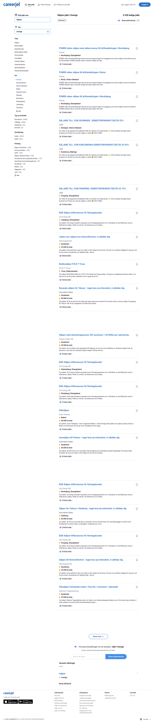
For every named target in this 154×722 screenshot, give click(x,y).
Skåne (18, 89)
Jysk (61, 125)
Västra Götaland (21, 86)
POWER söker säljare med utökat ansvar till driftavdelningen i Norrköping (94, 48)
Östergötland (20, 101)
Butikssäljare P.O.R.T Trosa (72, 264)
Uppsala (19, 95)
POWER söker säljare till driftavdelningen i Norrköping (85, 96)
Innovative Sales (66, 292)
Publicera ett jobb (85, 695)
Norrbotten (20, 98)
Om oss (132, 695)
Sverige (18, 79)
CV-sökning (83, 708)
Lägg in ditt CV (128, 5)
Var (18, 27)
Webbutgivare (109, 695)
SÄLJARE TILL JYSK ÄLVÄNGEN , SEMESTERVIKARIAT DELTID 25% (91, 120)
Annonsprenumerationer (87, 700)
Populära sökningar (60, 703)
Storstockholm (21, 83)
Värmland (19, 107)
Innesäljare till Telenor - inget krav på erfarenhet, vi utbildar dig (89, 437)
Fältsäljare (64, 410)
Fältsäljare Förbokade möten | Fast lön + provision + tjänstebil (88, 587)
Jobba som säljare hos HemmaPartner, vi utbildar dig (84, 237)
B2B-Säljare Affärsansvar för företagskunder (80, 212)
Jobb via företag (59, 711)
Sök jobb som (21, 15)
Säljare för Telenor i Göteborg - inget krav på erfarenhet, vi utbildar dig (92, 508)
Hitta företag (58, 700)
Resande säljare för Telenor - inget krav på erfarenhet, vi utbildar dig (91, 288)
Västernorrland (21, 92)
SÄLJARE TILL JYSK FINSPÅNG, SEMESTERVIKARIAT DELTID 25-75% (92, 188)
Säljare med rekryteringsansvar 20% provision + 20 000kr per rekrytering (94, 335)
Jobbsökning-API (110, 698)
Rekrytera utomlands (86, 705)
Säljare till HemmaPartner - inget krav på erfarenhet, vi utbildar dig (91, 559)
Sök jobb (57, 695)
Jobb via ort (58, 708)
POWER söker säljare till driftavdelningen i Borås (82, 72)
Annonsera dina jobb (86, 703)
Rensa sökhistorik (65, 683)
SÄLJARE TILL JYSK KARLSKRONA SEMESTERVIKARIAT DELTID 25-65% (94, 144)
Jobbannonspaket (85, 698)
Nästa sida (98, 636)
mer (18, 111)
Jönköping (19, 104)
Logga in (144, 5)
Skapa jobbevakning (116, 657)
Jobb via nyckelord (60, 705)
